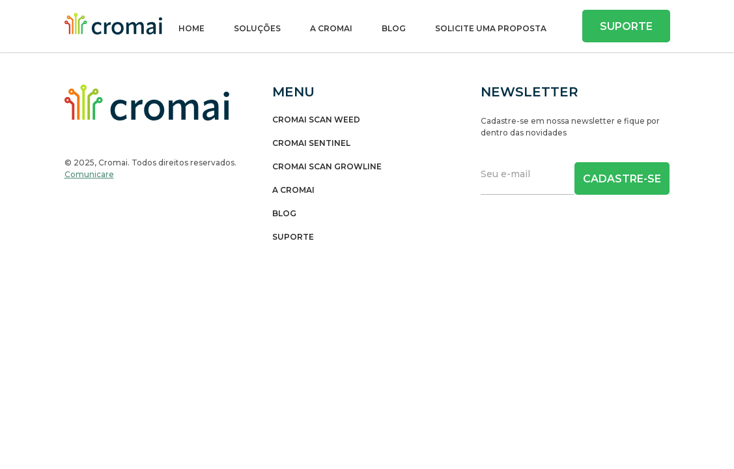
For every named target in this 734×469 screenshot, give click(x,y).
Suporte (626, 26)
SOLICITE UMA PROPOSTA (490, 28)
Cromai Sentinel (311, 143)
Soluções (257, 28)
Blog (394, 28)
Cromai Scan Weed (316, 119)
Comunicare (89, 174)
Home (191, 28)
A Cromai (331, 28)
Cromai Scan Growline (327, 166)
